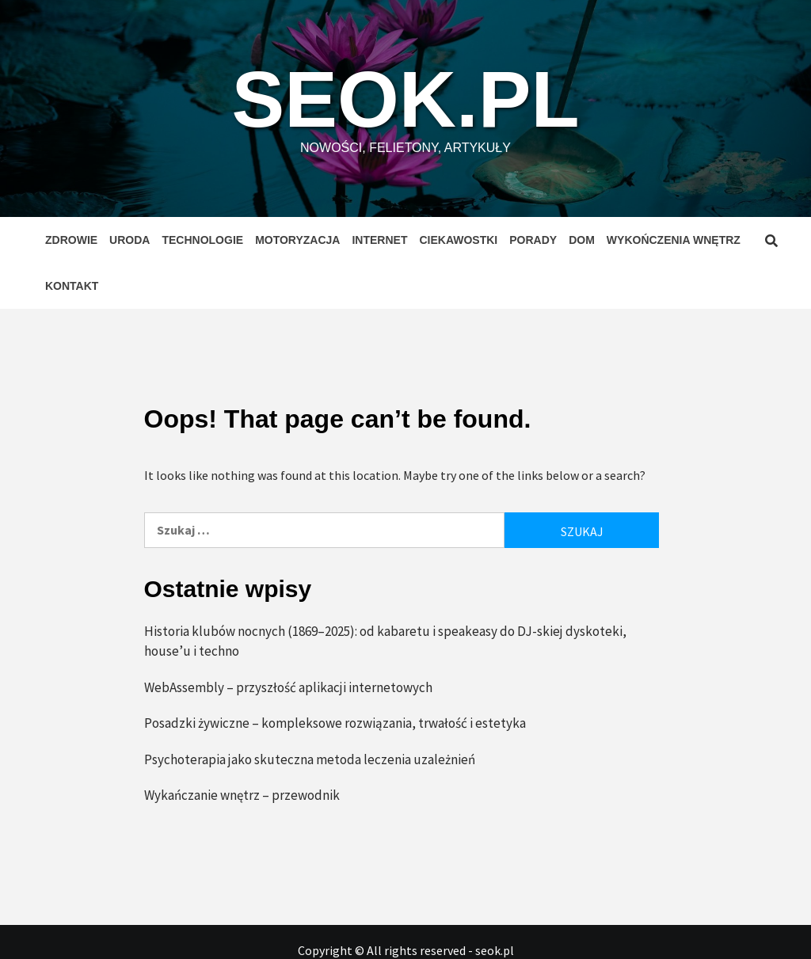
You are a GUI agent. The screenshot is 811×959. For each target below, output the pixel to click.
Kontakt (71, 286)
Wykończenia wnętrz (674, 240)
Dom (582, 240)
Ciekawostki (458, 240)
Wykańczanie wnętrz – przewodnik (242, 795)
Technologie (202, 240)
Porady (533, 240)
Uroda (129, 240)
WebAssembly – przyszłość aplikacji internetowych (288, 687)
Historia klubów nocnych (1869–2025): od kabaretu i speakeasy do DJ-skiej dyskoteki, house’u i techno (385, 641)
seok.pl (406, 99)
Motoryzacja (297, 240)
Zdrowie (71, 240)
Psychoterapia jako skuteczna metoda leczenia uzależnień (309, 759)
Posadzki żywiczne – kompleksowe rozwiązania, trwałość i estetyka (335, 723)
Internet (379, 240)
